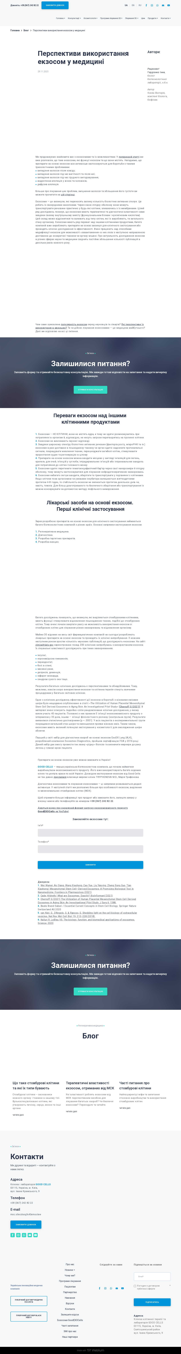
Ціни (143, 18)
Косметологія (90, 18)
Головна (60, 18)
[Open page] (159, 60)
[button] (55, 5)
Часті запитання (70, 1325)
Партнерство (70, 1292)
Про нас (70, 1264)
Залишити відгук (70, 1314)
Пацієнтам (70, 1286)
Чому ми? (70, 1275)
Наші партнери (70, 1337)
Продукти (152, 18)
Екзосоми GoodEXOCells (70, 1320)
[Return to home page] (19, 18)
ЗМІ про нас (70, 1331)
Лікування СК (131, 18)
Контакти (70, 1309)
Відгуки (70, 1303)
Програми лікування (70, 1281)
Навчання (70, 1297)
